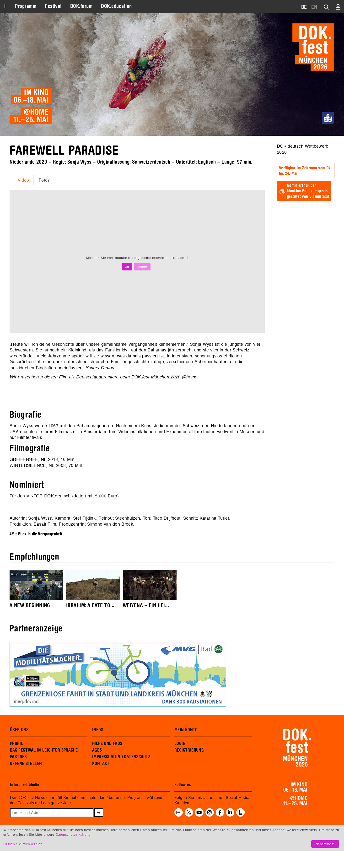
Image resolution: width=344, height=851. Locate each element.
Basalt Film (45, 524)
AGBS (97, 750)
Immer (142, 266)
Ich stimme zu (325, 844)
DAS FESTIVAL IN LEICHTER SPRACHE (44, 750)
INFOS (97, 729)
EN (314, 7)
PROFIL (16, 743)
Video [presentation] (23, 180)
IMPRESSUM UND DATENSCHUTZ (121, 756)
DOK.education (116, 6)
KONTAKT (101, 763)
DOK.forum (81, 6)
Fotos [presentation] (44, 180)
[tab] (23, 180)
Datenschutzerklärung (73, 834)
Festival (53, 6)
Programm (25, 6)
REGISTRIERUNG (189, 750)
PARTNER (18, 756)
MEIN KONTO (186, 729)
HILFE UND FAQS (107, 743)
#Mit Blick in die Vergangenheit (36, 534)
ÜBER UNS (19, 729)
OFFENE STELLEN (26, 763)
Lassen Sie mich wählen (22, 844)
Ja (127, 266)
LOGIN (180, 743)
